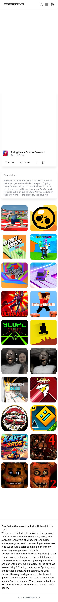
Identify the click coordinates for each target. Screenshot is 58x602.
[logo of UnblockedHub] (14, 4)
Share (25, 162)
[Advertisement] (29, 41)
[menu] (47, 4)
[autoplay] (52, 4)
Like (9, 162)
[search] (41, 4)
